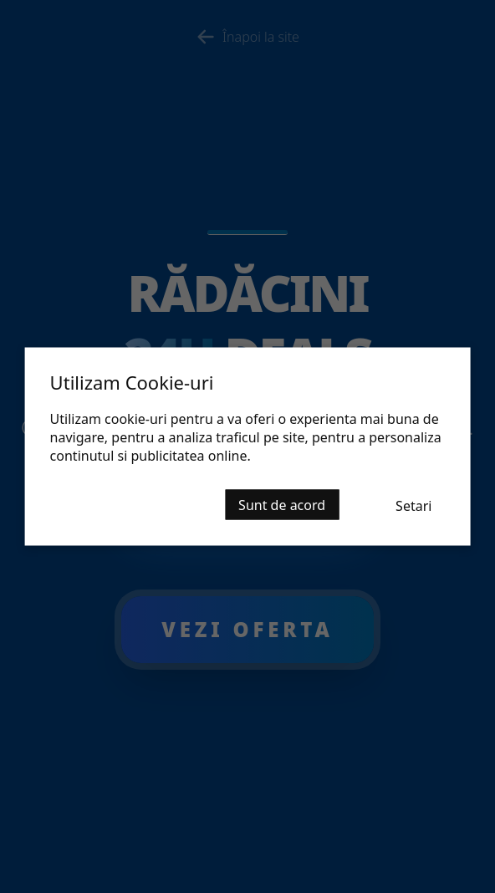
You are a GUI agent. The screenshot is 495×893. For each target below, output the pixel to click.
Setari (413, 506)
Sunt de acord (281, 505)
